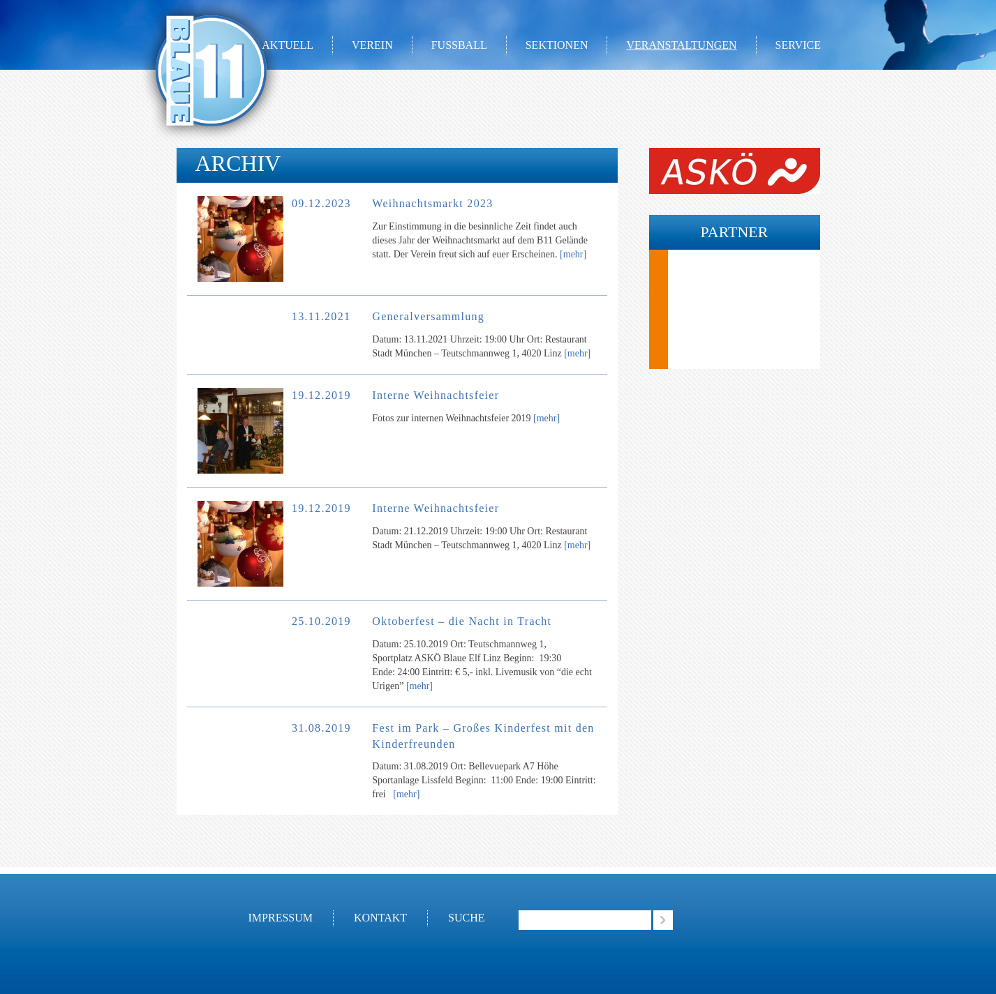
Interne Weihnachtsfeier (435, 395)
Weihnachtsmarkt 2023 (432, 203)
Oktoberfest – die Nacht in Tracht (461, 621)
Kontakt (380, 918)
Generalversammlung (428, 316)
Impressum (280, 918)
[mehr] (573, 254)
